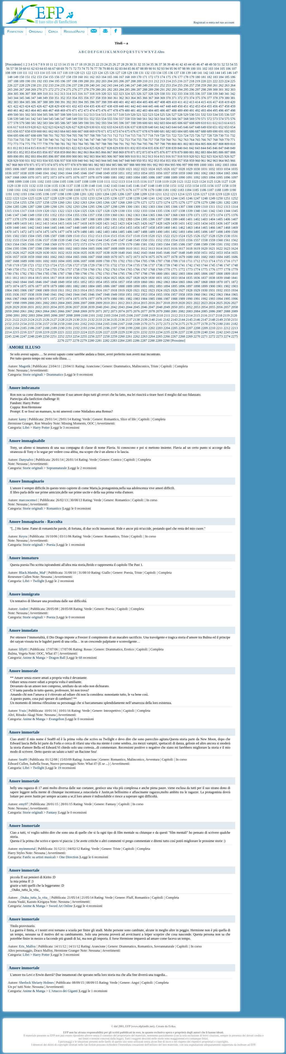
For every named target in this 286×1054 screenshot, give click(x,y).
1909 (46, 290)
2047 (151, 307)
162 (91, 77)
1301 (136, 207)
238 (80, 85)
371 (174, 98)
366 (144, 98)
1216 (196, 194)
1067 (8, 177)
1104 (55, 182)
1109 (92, 182)
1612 (143, 248)
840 (179, 148)
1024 (151, 169)
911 (139, 156)
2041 (106, 307)
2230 (128, 332)
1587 (189, 244)
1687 (8, 261)
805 (203, 144)
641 (156, 127)
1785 (45, 274)
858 (56, 152)
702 (56, 136)
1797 (136, 274)
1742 (189, 265)
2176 (189, 324)
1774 (196, 269)
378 (215, 98)
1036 (8, 173)
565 (168, 119)
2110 (159, 315)
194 (51, 81)
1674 (143, 257)
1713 (204, 261)
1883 (83, 286)
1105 (62, 182)
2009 (99, 303)
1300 (129, 207)
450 (179, 106)
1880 (61, 286)
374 (191, 98)
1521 (159, 236)
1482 (98, 232)
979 (79, 165)
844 (203, 148)
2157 (45, 324)
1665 (76, 257)
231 (39, 85)
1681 (196, 257)
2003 (53, 303)
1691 (38, 261)
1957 (174, 294)
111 (25, 73)
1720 (23, 265)
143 (211, 73)
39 (168, 64)
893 (33, 156)
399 (109, 102)
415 (203, 102)
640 (150, 127)
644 (174, 127)
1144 (121, 186)
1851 (76, 282)
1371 (196, 215)
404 (139, 102)
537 (232, 115)
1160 (10, 190)
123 (94, 73)
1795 (121, 274)
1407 (234, 219)
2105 (122, 315)
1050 (113, 173)
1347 (15, 215)
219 (197, 81)
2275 (234, 336)
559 (132, 119)
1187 (210, 190)
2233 (151, 332)
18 (80, 64)
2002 (46, 303)
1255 (23, 202)
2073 (113, 311)
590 (86, 123)
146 (229, 73)
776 (33, 144)
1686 (234, 257)
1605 (91, 248)
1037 (15, 173)
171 (144, 77)
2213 (234, 328)
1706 (151, 261)
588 (74, 123)
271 (44, 89)
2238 (189, 332)
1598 (38, 248)
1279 (204, 202)
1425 (136, 223)
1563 (8, 244)
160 (80, 77)
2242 (219, 332)
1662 (53, 257)
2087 (219, 311)
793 (132, 144)
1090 (181, 177)
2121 (8, 320)
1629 (38, 253)
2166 (113, 324)
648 (197, 127)
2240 (204, 332)
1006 (16, 169)
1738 (159, 265)
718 (150, 136)
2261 (128, 336)
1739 (166, 265)
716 (138, 136)
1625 (8, 253)
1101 (33, 182)
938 (68, 161)
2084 (196, 311)
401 (121, 102)
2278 (76, 341)
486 (162, 110)
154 (44, 77)
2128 (61, 320)
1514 (106, 236)
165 (109, 77)
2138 (136, 320)
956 (174, 161)
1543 (91, 240)
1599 (46, 248)
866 (103, 152)
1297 (106, 207)
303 (232, 89)
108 (7, 73)
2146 (196, 320)
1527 (204, 236)
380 (226, 98)
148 (9, 77)
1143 (114, 186)
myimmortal (27, 849)
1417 (76, 223)
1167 (62, 190)
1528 (211, 236)
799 (168, 144)
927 (232, 156)
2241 (211, 332)
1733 (121, 265)
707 (86, 136)
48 (206, 64)
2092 (24, 315)
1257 (38, 202)
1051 (121, 173)
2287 (143, 341)
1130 (17, 186)
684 (179, 131)
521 (138, 115)
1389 (98, 219)
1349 (30, 215)
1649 (189, 253)
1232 (83, 198)
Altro (160, 52)
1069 (23, 177)
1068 (15, 177)
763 (185, 140)
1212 (166, 194)
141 (199, 73)
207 (127, 81)
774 (21, 144)
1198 (61, 194)
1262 (76, 202)
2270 (196, 336)
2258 (106, 336)
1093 (204, 177)
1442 (30, 228)
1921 (136, 290)
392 (68, 102)
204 (109, 81)
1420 (98, 223)
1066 (234, 173)
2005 (68, 303)
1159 (232, 186)
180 (197, 77)
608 (191, 123)
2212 (226, 328)
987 (125, 165)
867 (109, 152)
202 (98, 81)
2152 (8, 324)
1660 (38, 257)
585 (56, 123)
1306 (174, 207)
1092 (196, 177)
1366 (159, 215)
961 (203, 161)
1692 (46, 261)
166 (115, 77)
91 (154, 69)
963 (215, 161)
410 (174, 102)
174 (162, 77)
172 (150, 77)
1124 (202, 182)
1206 (121, 194)
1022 (136, 169)
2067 (68, 311)
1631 (53, 253)
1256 (30, 202)
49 (210, 64)
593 (103, 123)
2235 (166, 332)
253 (168, 85)
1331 (128, 211)
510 (74, 115)
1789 (76, 274)
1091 (189, 177)
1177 (136, 190)
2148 (211, 320)
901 (80, 156)
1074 (61, 177)
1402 (196, 219)
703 (62, 136)
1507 (53, 236)
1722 (38, 265)
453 (197, 106)
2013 (128, 303)
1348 (23, 215)
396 (92, 102)
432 (74, 106)
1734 (128, 265)
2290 (166, 341)
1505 (38, 236)
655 (9, 131)
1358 (98, 215)
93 (163, 69)
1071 (38, 177)
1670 (113, 257)
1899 (204, 286)
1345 (234, 211)
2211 (219, 328)
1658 (23, 257)
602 (156, 123)
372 (179, 98)
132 (147, 73)
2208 (197, 328)
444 (144, 106)
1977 (91, 299)
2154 (23, 324)
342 (232, 94)
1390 (106, 219)
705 (74, 136)
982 (96, 165)
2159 (61, 324)
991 (149, 165)
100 (193, 69)
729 (215, 136)
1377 (8, 219)
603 (162, 123)
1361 (121, 215)
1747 (226, 265)
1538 (53, 240)
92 (158, 69)
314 (68, 94)
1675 (151, 257)
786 (91, 144)
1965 (234, 294)
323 (121, 94)
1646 (166, 253)
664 (62, 131)
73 (79, 69)
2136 (121, 320)
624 (56, 127)
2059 (8, 311)
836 (156, 148)
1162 (25, 190)
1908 (38, 290)
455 (209, 106)
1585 (174, 244)
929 (15, 161)
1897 (189, 286)
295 (185, 89)
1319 (38, 211)
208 (133, 81)
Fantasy (51, 812)
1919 (121, 290)
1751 (23, 269)
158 (68, 77)
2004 (61, 303)
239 (86, 85)
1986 (159, 299)
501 (21, 115)
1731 (106, 265)
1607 (106, 248)
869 (121, 152)
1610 (129, 248)
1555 (181, 240)
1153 (188, 186)
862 (80, 152)
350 (50, 98)
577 (10, 123)
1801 (166, 274)
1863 (166, 282)
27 (118, 64)
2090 (9, 315)
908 (121, 156)
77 (95, 69)
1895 (174, 286)
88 (142, 69)
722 (174, 136)
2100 (84, 315)
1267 (113, 202)
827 (103, 148)
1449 (83, 228)
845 (209, 148)
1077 (83, 177)
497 (226, 110)
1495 (196, 232)
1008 (31, 169)
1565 (23, 244)
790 (115, 144)
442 (132, 106)
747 (91, 140)
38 (164, 64)
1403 (204, 219)
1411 (31, 223)
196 (62, 81)
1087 (159, 177)
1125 (209, 182)
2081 (174, 311)
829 (115, 148)
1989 (181, 299)
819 (56, 148)
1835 (189, 278)
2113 (181, 315)
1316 (15, 211)
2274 (226, 336)
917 (174, 156)
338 (209, 94)
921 (197, 156)
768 (215, 140)
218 (191, 81)
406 (150, 102)
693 (232, 131)
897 (56, 156)
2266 (166, 336)
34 (147, 64)
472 (80, 110)
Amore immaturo (24, 558)
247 (132, 85)
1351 (45, 215)
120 (76, 73)
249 (144, 85)
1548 (128, 240)
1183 (180, 190)
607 (186, 123)
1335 (159, 211)
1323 (68, 211)
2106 (129, 315)
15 (68, 64)
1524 (181, 236)
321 (109, 94)
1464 (196, 228)
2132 (91, 320)
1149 (158, 186)
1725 (61, 265)
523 (150, 115)
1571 (68, 244)
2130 (76, 320)
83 (121, 69)
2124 (30, 320)
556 (115, 119)
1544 (98, 240)
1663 (61, 257)
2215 (15, 332)
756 (144, 140)
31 (135, 64)
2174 (174, 324)
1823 (98, 278)
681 (162, 131)
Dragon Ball (57, 658)
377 (209, 98)
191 (33, 81)
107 (234, 69)
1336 (166, 211)
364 (132, 98)
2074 (121, 311)
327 (144, 94)
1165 (47, 190)
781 (62, 144)
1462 (181, 228)
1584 (166, 244)
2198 (121, 328)
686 (191, 131)
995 (172, 165)
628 (80, 127)
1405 (219, 219)
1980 (113, 299)
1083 (128, 177)
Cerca (53, 31)
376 (203, 98)
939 (74, 161)
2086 (211, 311)
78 (100, 69)
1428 (159, 223)
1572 (76, 244)
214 (168, 81)
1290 (53, 207)
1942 (61, 294)
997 (184, 165)
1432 (189, 223)
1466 (211, 228)
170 (138, 77)
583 (45, 123)
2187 (38, 328)
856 (44, 152)
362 (121, 98)
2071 (98, 311)
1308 (189, 207)
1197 (53, 194)
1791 (91, 274)
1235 (106, 198)
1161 (17, 190)
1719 (15, 265)
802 (185, 144)
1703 (129, 261)
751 (115, 140)
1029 (189, 169)
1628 (30, 253)
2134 (106, 320)
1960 (196, 294)
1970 (38, 299)
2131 (83, 320)
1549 (136, 240)
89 (146, 69)
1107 (77, 182)
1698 (91, 261)
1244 (174, 198)
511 (80, 115)
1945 (83, 294)
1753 (38, 269)
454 (203, 106)
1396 (151, 219)
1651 (204, 253)
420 (232, 102)
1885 (98, 286)
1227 (45, 198)
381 (232, 98)
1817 (53, 278)
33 (143, 64)
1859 (136, 282)
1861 (151, 282)
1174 (114, 190)
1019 (113, 169)
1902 (226, 286)
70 (66, 69)
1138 (76, 186)
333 (179, 94)
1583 (159, 244)
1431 (181, 223)
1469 (234, 228)
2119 (226, 315)
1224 (23, 198)
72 (75, 69)
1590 (211, 244)
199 (80, 81)
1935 (8, 294)
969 (20, 165)
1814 (30, 278)
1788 (68, 274)
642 (162, 127)
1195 (38, 194)
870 (127, 152)
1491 (166, 232)
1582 (151, 244)
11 (51, 64)
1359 (106, 215)
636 (127, 127)
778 (44, 144)
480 (127, 110)
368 (156, 98)
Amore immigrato (24, 594)
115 (48, 73)
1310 (204, 207)
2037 (76, 307)
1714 (211, 261)
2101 (92, 315)
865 (97, 152)
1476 (53, 232)
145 (223, 73)
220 (203, 81)
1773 (189, 269)
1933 (226, 290)
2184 (16, 328)
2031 (30, 307)
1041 (45, 173)
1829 (143, 278)
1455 (128, 228)
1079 (98, 177)
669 (91, 131)
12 (55, 64)
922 (203, 156)
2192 (76, 328)
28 (122, 64)
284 (121, 89)
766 (203, 140)
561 (144, 119)
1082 (121, 177)
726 (197, 136)
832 (132, 148)
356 (86, 98)
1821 (83, 278)
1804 (189, 274)
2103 (107, 315)
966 (232, 161)
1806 (204, 274)
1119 (165, 182)
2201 (144, 328)
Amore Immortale (24, 825)
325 (132, 94)
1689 (23, 261)
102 (204, 69)
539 (15, 119)
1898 (196, 286)
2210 (212, 328)
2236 (174, 332)
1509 (68, 236)
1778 (226, 269)
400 (115, 102)
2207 (189, 328)
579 (21, 123)
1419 (91, 223)
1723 (45, 265)
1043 (61, 173)
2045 (136, 307)
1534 (23, 240)
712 (115, 136)
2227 (106, 332)
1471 (15, 232)
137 (176, 73)
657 (21, 131)
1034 (226, 169)
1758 (76, 269)
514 (97, 115)
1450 (91, 228)
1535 (30, 240)
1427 (151, 223)
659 (33, 131)
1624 (234, 248)
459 (232, 106)
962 (209, 161)
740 (50, 140)
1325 (83, 211)
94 (167, 69)
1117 (150, 182)
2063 (38, 311)
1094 (211, 177)
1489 (151, 232)
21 (93, 64)
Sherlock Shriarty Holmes (36, 983)
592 (98, 123)
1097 (234, 177)
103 (210, 69)
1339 (189, 211)
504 (39, 115)
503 (33, 115)
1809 (226, 274)
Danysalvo (26, 460)
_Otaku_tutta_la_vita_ (34, 897)
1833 (174, 278)
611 (209, 123)
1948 (106, 294)
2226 (98, 332)
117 (59, 73)
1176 (128, 190)
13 (59, 64)
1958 (181, 294)
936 (56, 161)
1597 (31, 248)
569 (191, 119)
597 (127, 123)
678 (144, 131)
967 (8, 165)
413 (191, 102)
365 (138, 98)
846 (215, 148)
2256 (91, 336)
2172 (159, 324)
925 (220, 156)
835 (150, 148)
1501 (8, 236)
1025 (159, 169)
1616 (174, 248)
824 (86, 148)
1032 (211, 169)
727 (203, 136)
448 (168, 106)
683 (174, 131)
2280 (91, 341)
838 (168, 148)
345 (21, 98)
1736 (143, 265)
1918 (113, 290)
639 (144, 127)
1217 (203, 194)
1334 (151, 211)
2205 (174, 328)
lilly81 (23, 649)
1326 (91, 211)
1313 (226, 207)
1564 (15, 244)
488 (174, 110)
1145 (128, 186)
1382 (45, 219)
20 (89, 64)
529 (185, 115)
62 (33, 69)
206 (121, 81)
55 (235, 64)
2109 (152, 315)
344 (15, 98)
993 (161, 165)
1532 (8, 240)
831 (127, 148)
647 (191, 127)
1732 (113, 265)
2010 (106, 303)
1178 (143, 190)
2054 (204, 307)
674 (121, 131)
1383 (53, 219)
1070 (30, 177)
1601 (61, 248)
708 (92, 136)
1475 (45, 232)
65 (45, 69)
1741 (181, 265)
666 (74, 131)
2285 (128, 341)
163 (97, 77)
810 (232, 144)
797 (156, 144)
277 (80, 89)
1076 (76, 177)
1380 (30, 219)
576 (232, 119)
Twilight (38, 581)
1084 (136, 177)
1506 (46, 236)
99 (188, 69)
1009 (38, 169)
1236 (113, 198)
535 (220, 115)
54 (231, 64)
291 (162, 89)
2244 (234, 332)
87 (137, 69)
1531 (234, 236)
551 (86, 119)
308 (33, 94)
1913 (76, 290)
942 (91, 161)
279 (91, 89)
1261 (68, 202)
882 (197, 152)
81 (112, 69)
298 (203, 89)
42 (181, 64)
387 (39, 102)
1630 (45, 253)
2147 (204, 320)
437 (103, 106)
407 (156, 102)
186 (232, 77)
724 (185, 136)
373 (185, 98)
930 (21, 161)
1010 (46, 169)
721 (168, 136)
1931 (211, 290)
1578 (121, 244)
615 (232, 123)
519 (127, 115)
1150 (166, 186)
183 (215, 77)
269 (33, 89)
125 (106, 73)
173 (156, 77)
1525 (189, 236)
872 (138, 152)
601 (150, 123)
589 (80, 123)
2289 (159, 341)
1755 (53, 269)
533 (209, 115)
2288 (151, 341)
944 (103, 161)
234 (56, 85)
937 (62, 161)
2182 (234, 324)
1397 (159, 219)
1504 (31, 236)
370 (168, 98)
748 (97, 140)
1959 (189, 294)
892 (27, 156)
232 (44, 85)
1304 (159, 207)
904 (98, 156)
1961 (204, 294)
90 (150, 69)
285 (127, 89)
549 (74, 119)
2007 (83, 303)
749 (103, 140)
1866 (189, 282)
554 (103, 119)
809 (226, 144)
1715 (219, 261)
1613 (151, 248)
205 (115, 81)
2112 (174, 315)
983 (102, 165)
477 (109, 110)
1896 (181, 286)
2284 (121, 341)
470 (68, 110)
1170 (84, 190)
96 (175, 69)
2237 (181, 332)
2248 (30, 336)
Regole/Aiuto (74, 31)
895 (45, 156)
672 (109, 131)
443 (138, 106)
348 (39, 98)
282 (109, 89)
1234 (98, 198)
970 (26, 165)
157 (62, 77)
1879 (53, 286)
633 (109, 127)
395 (86, 102)
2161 (76, 324)
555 (109, 119)
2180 (219, 324)
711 (109, 136)
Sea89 (23, 759)
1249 (211, 198)
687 (197, 131)
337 (203, 94)
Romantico (53, 508)
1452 (106, 228)
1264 (91, 202)
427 (44, 106)
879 (179, 152)
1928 (189, 290)
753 (127, 140)
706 (80, 136)
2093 (31, 315)
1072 (45, 177)
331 (168, 94)
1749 (8, 269)
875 (156, 152)
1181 (166, 190)
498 (232, 110)
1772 (181, 269)
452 (191, 106)
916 (168, 156)
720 (162, 136)
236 (68, 85)
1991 (196, 299)
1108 (85, 182)
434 (86, 106)
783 (74, 144)
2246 (15, 336)
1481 (91, 232)
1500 (234, 232)
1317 (23, 211)
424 (27, 106)
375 (197, 98)
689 (209, 131)
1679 (181, 257)
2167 (121, 324)
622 (44, 127)
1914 (83, 290)
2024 (211, 303)
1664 (68, 257)
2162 (83, 324)
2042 (113, 307)
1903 (234, 286)
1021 (128, 169)
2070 (91, 311)
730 (220, 136)
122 (88, 73)
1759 (83, 269)
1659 (30, 257)
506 (51, 115)
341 (226, 94)
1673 (136, 257)
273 (56, 89)
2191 (68, 328)
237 (74, 85)
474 (91, 110)
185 (226, 77)
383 (15, 102)
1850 (68, 282)
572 (209, 119)
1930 (204, 290)
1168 (69, 190)
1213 (173, 194)
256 (185, 85)
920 (191, 156)
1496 (204, 232)
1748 (234, 265)
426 (39, 106)
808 (220, 144)
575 (226, 119)
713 (121, 136)
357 (91, 98)
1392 (121, 219)
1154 (195, 186)
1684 (219, 257)
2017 (159, 303)
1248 (204, 198)
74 (83, 69)
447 (162, 106)
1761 (98, 269)
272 (50, 89)
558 (127, 119)
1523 (174, 236)
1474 (38, 232)
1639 (113, 253)
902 (86, 156)
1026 (166, 169)
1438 (234, 223)
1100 (25, 182)
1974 (68, 299)
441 (127, 106)
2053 (196, 307)
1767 (143, 269)
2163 (91, 324)
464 (33, 110)
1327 (98, 211)
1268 (121, 202)
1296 (99, 207)
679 (150, 131)
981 (90, 165)
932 (33, 161)
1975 (76, 299)
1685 (226, 257)
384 (21, 102)
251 (156, 85)
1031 (204, 169)
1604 (83, 248)
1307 (181, 207)
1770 (166, 269)
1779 (234, 269)
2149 (219, 320)
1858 (128, 282)
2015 (143, 303)
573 (215, 119)
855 (39, 152)
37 (160, 64)
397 (98, 102)
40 (173, 64)
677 (138, 131)
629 (86, 127)
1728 (83, 265)
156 (56, 77)
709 (98, 136)
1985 (151, 299)
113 (36, 73)
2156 (38, 324)
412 (185, 102)
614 (226, 123)
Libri (26, 428)
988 (131, 165)
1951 (128, 294)
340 (220, 94)
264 (232, 85)
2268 (181, 336)
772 (9, 144)
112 (30, 73)
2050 (174, 307)
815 (33, 148)
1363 (136, 215)
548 (68, 119)
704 (68, 136)
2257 (98, 336)
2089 (234, 311)
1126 (217, 182)
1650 (196, 253)
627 (74, 127)
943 (97, 161)
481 (132, 110)
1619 (196, 248)
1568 (45, 244)
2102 (99, 315)
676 (132, 131)
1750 (15, 269)
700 (45, 136)
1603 (76, 248)
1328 (106, 211)
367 (150, 98)
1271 (143, 202)
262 (220, 85)
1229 (61, 198)
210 (144, 81)
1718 (8, 265)
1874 (15, 286)
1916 (98, 290)
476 (103, 110)
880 (185, 152)
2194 (91, 328)
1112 (114, 182)
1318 (30, 211)
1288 (38, 207)
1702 (121, 261)
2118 (219, 315)
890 (15, 156)
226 (9, 85)
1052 (128, 173)
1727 (76, 265)
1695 (68, 261)
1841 (234, 278)
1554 (174, 240)
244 (115, 85)
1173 (106, 190)
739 (44, 140)
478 (115, 110)
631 (97, 127)
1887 (113, 286)
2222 (68, 332)
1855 (106, 282)
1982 (128, 299)
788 (103, 144)
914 (156, 156)
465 (39, 110)
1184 (188, 190)
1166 (54, 190)
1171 (91, 190)
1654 (226, 253)
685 (185, 131)
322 (115, 94)
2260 (121, 336)
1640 (121, 253)
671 (103, 131)
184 (220, 77)
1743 (196, 265)
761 (174, 140)
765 (197, 140)
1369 (181, 215)
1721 (30, 265)
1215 (188, 194)
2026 (226, 303)
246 (127, 85)
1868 (204, 282)
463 (27, 110)
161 (86, 77)
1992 (204, 299)
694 (10, 136)
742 (62, 140)
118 (65, 73)
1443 (38, 228)
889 (10, 156)
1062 (204, 173)
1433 (196, 223)
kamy (23, 419)
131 (141, 73)
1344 (226, 211)
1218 (211, 194)
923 (209, 156)
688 (203, 131)
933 (39, 161)
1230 (68, 198)
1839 (219, 278)
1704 (136, 261)
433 (80, 106)
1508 (61, 236)
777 (39, 144)
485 (156, 110)
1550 (143, 240)
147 (235, 73)
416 (209, 102)
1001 (210, 165)
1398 (166, 219)
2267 (174, 336)
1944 (76, 294)
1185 (195, 190)
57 (12, 69)
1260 (61, 202)
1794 (113, 274)
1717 (234, 261)
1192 (16, 194)
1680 (189, 257)
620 (33, 127)
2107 (137, 315)
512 (86, 115)
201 (92, 81)
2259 (113, 336)
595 (115, 123)
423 (21, 106)
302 (226, 89)
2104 (114, 315)
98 (183, 69)
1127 (224, 182)
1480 (83, 232)
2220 (53, 332)
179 (191, 77)
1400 (181, 219)
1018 (106, 169)
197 (68, 81)
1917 (106, 290)
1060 (189, 173)
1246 (189, 198)
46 (198, 64)
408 (162, 102)
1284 (8, 207)
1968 (23, 299)
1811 (8, 278)
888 (232, 152)
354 (74, 98)
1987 (166, 299)
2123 (23, 320)
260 (209, 85)
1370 (189, 215)
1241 (151, 198)
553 (97, 119)
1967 (15, 299)
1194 (31, 194)
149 (15, 77)
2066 (61, 311)
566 (174, 119)
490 (185, 110)
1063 (211, 173)
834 (144, 148)
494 (209, 110)
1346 (8, 215)
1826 (121, 278)
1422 (113, 223)
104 (216, 69)
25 (110, 64)
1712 (196, 261)
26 (114, 64)
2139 (143, 320)
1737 (151, 265)
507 (56, 115)
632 (103, 127)
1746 (219, 265)
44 (189, 64)
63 (37, 69)
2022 (196, 303)
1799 (151, 274)
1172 (99, 190)
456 (215, 106)
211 (150, 81)
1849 (61, 282)
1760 (91, 269)
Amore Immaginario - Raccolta (35, 521)
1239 (136, 198)
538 (9, 119)
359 (103, 98)
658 (27, 131)
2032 (38, 307)
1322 (61, 211)
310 (45, 94)
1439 (8, 228)
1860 (143, 282)
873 (144, 152)
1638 (106, 253)
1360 (113, 215)
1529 (219, 236)
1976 (83, 299)
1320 (45, 211)
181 (203, 77)
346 (27, 98)
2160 (68, 324)
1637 (98, 253)
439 (115, 106)
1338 (181, 211)
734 (15, 140)
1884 (91, 286)
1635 (83, 253)
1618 (189, 248)
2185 (23, 328)
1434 (204, 223)
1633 (68, 253)
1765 (128, 269)
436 (97, 106)
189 (21, 81)
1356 (83, 215)
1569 (53, 244)
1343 (219, 211)
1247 (196, 198)
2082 (181, 311)
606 (180, 123)
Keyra (23, 536)
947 (121, 161)
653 (226, 127)
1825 (113, 278)
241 (97, 85)
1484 (113, 232)
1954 (151, 294)
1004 (233, 165)
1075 (68, 177)
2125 (38, 320)
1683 (211, 257)
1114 (129, 182)
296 (191, 89)
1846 (38, 282)
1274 (166, 202)
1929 (196, 290)
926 (226, 156)
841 (185, 148)
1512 (91, 236)
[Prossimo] (178, 341)
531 (197, 115)
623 (50, 127)
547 (62, 119)
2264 (151, 336)
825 (91, 148)
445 (150, 106)
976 (61, 165)
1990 (189, 299)
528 (179, 115)
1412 (38, 223)
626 (68, 127)
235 (62, 85)
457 (220, 106)
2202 (151, 328)
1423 (121, 223)
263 (226, 85)
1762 (106, 269)
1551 (151, 240)
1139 (84, 186)
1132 (32, 186)
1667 (91, 257)
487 (168, 110)
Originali (36, 31)
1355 (76, 215)
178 (185, 77)
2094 (39, 315)
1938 (30, 294)
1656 (8, 257)
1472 (23, 232)
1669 (106, 257)
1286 (23, 207)
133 (153, 73)
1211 (158, 194)
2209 (204, 328)
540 (21, 119)
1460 (166, 228)
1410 (23, 223)
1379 (23, 219)
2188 (46, 328)
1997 (8, 303)
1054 (143, 173)
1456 (136, 228)
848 (226, 148)
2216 (23, 332)
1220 (226, 194)
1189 (225, 190)
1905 (16, 290)
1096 (226, 177)
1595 (16, 248)
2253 (68, 336)
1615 (166, 248)
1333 (143, 211)
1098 (10, 182)
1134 (47, 186)
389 (51, 102)
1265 (98, 202)
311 (51, 94)
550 (80, 119)
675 (127, 131)
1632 (61, 253)
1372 (204, 215)
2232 (143, 332)
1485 (121, 232)
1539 (61, 240)
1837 (204, 278)
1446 (61, 228)
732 (232, 136)
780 (56, 144)
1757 (68, 269)
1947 (98, 294)
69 (62, 69)
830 (121, 148)
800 (174, 144)
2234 (159, 332)
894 (39, 156)
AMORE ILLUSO (24, 347)
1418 (83, 223)
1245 (181, 198)
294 (179, 89)
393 (74, 102)
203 (103, 81)
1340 (196, 211)
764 (191, 140)
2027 (234, 303)
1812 (15, 278)
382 (10, 102)
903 (92, 156)
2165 (106, 324)
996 (178, 165)
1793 (106, 274)
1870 (219, 282)
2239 (196, 332)
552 (91, 119)
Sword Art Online (61, 906)
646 (185, 127)
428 (50, 106)
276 (74, 89)
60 (24, 69)
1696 (76, 261)
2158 (53, 324)
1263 (83, 202)
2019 (174, 303)
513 (91, 115)
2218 (38, 332)
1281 (219, 202)
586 (62, 123)
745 (80, 140)
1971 (45, 299)
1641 (128, 253)
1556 (189, 240)
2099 (76, 315)
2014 (136, 303)
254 (174, 85)
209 (139, 81)
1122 (187, 182)
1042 (53, 173)
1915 (91, 290)
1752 (30, 269)
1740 (174, 265)
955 (168, 161)
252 (162, 85)
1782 (23, 274)
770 (226, 140)
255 (179, 85)
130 (135, 73)
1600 (53, 248)
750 (109, 140)
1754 (45, 269)
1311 (212, 207)
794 (138, 144)
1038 (23, 173)
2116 (204, 315)
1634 (76, 253)
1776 (211, 269)
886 (220, 152)
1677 (166, 257)
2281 (98, 341)
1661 (45, 257)
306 (21, 94)
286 (132, 89)
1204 (106, 194)
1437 (226, 223)
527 (174, 115)
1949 (113, 294)
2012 (121, 303)
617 (15, 127)
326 (138, 94)
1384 (61, 219)
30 (131, 64)
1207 (128, 194)
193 (45, 81)
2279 (83, 341)
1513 (98, 236)
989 (137, 165)
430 (62, 106)
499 (10, 115)
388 (45, 102)
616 (9, 127)
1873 (8, 286)
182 (209, 77)
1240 (143, 198)
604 (168, 123)
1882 (76, 286)
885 (215, 152)
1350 (38, 215)
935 (50, 161)
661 (44, 131)
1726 (68, 265)
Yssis (22, 711)
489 (179, 110)
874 (150, 152)
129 (129, 73)
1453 (113, 228)
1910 (53, 290)
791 (121, 144)
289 (150, 89)
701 (51, 136)
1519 (143, 236)
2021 (189, 303)
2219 (45, 332)
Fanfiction (15, 31)
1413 (45, 223)
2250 (45, 336)
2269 (189, 336)
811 (10, 148)
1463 (189, 228)
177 (179, 77)
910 (133, 156)
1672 (128, 257)
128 (123, 73)
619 (27, 127)
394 (80, 102)
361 (115, 98)
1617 (181, 248)
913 (150, 156)
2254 (76, 336)
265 (9, 89)
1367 (166, 215)
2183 (8, 328)
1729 (91, 265)
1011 (53, 169)
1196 (45, 194)
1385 (68, 219)
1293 (76, 207)
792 (127, 144)
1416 (68, 223)
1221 (233, 194)
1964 (226, 294)
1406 (226, 219)
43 (185, 64)
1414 (53, 223)
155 (50, 77)
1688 (16, 261)
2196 (106, 328)
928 (9, 161)
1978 (98, 299)
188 (15, 81)
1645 (159, 253)
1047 (91, 173)
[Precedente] (13, 64)
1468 (226, 228)
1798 (143, 274)
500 (15, 115)
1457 (143, 228)
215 (174, 81)
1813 (23, 278)
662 (50, 131)
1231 (76, 198)
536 (226, 115)
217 (185, 81)
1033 (219, 169)
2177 (196, 324)
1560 (219, 240)
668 (86, 131)
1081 (113, 177)
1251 (226, 198)
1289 (46, 207)
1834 (181, 278)
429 (56, 106)
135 (164, 73)
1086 (151, 177)
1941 (53, 294)
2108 (144, 315)
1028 (181, 169)
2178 (204, 324)
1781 (15, 274)
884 (209, 152)
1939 (38, 294)
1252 (234, 198)
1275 (174, 202)
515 (103, 115)
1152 (180, 186)
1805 (196, 274)
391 (62, 102)
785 (86, 144)
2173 (166, 324)
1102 (40, 182)
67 (54, 69)
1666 (83, 257)
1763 (113, 269)
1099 (18, 182)
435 (91, 106)
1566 (30, 244)
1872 (234, 282)
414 (197, 102)
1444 (45, 228)
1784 (38, 274)
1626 (15, 253)
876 (162, 152)
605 (174, 123)
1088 (166, 177)
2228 (113, 332)
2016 (151, 303)
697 (27, 136)
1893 (159, 286)
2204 (166, 328)
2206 (181, 328)
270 (39, 89)
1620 (204, 248)
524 (156, 115)
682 (168, 131)
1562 (234, 240)
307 (27, 94)
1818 (61, 278)
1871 (226, 282)
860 (68, 152)
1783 (30, 274)
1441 (23, 228)
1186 (203, 190)
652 (220, 127)
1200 (75, 194)
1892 (151, 286)
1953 (143, 294)
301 (220, 89)
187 (10, 81)
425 (33, 106)
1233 (91, 198)
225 (232, 81)
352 (62, 98)
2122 (15, 320)
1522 (166, 236)
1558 (204, 240)
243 (109, 85)
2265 (159, 336)
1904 (8, 290)
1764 (121, 269)
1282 (226, 202)
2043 (121, 307)
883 (203, 152)
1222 (8, 198)
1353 (61, 215)
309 (39, 94)
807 (215, 144)
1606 (99, 248)
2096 (54, 315)
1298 (114, 207)
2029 (15, 307)
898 (62, 156)
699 (39, 136)
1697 (83, 261)
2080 (166, 311)
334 (185, 94)
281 (103, 89)
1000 (203, 165)
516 (109, 115)
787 (97, 144)
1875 (23, 286)
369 (162, 98)
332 (174, 94)
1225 (30, 198)
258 (197, 85)
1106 (70, 182)
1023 (143, 169)
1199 (68, 194)
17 (76, 64)
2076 (136, 311)
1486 (128, 232)
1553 (166, 240)
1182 (173, 190)
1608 (114, 248)
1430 (174, 223)
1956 (166, 294)
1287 (31, 207)
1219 (218, 194)
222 (215, 81)
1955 (159, 294)
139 (188, 73)
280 (97, 89)
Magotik (24, 366)
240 (91, 85)
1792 (98, 274)
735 (21, 140)
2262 (136, 336)
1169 (76, 190)
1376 (234, 215)
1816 (45, 278)
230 (33, 85)
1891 (143, 286)
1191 (9, 194)
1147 (143, 186)
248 (138, 85)
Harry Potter (41, 428)
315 (74, 94)
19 (85, 64)
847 (220, 148)
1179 (151, 190)
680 (156, 131)
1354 (68, 215)
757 (150, 140)
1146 (136, 186)
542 (33, 119)
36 (156, 64)
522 (144, 115)
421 (9, 106)
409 (168, 102)
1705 (144, 261)
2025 (219, 303)
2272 (211, 336)
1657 (15, 257)
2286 (136, 341)
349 (44, 98)
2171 (151, 324)
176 (174, 77)
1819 (68, 278)
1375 (226, 215)
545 (50, 119)
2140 (151, 320)
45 (194, 64)
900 (74, 156)
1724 (53, 265)
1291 (61, 207)
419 (226, 102)
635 (121, 127)
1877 (38, 286)
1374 (219, 215)
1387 (83, 219)
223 (220, 81)
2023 (204, 303)
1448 (76, 228)
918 (179, 156)
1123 (195, 182)
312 (56, 94)
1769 (159, 269)
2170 (143, 324)
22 (97, 64)
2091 (16, 315)
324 (127, 94)
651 (215, 127)
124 (100, 73)
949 (132, 161)
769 (220, 140)
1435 (211, 223)
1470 (8, 232)
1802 (174, 274)
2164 (98, 324)
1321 (53, 211)
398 (103, 102)
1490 (159, 232)
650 (209, 127)
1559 (211, 240)
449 (174, 106)
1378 (15, 219)
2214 (8, 332)
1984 (143, 299)
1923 (151, 290)
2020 (181, 303)
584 (51, 123)
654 (232, 127)
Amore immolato (23, 630)
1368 (174, 215)
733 (9, 140)
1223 (15, 198)
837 (162, 148)
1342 (211, 211)
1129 (10, 186)
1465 (204, 228)
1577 (113, 244)
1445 (53, 228)
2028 (8, 307)
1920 (128, 290)
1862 (159, 282)
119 (70, 73)
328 (150, 94)
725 (191, 136)
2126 (45, 320)
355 (80, 98)
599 (139, 123)
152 (33, 77)
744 (74, 140)
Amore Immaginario (26, 481)
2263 (143, 336)
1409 (16, 223)
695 (15, 136)
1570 (61, 244)
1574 (91, 244)
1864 (174, 282)
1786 (53, 274)
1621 (211, 248)
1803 (181, 274)
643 (168, 127)
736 (27, 140)
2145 (189, 320)
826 (97, 148)
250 (150, 85)
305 (15, 94)
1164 (40, 190)
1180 (158, 190)
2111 (167, 315)
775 (27, 144)
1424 (128, 223)
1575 (98, 244)
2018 (166, 303)
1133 (40, 186)
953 (156, 161)
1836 (196, 278)
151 (27, 77)
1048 (98, 173)
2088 (226, 311)
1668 (98, 257)
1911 (61, 290)
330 (162, 94)
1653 (219, 253)
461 (15, 110)
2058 (234, 307)
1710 (181, 261)
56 (7, 69)
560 (138, 119)
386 (33, 102)
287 (138, 89)
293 (174, 89)
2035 (61, 307)
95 (171, 69)
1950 (121, 294)
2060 (15, 311)
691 (220, 131)
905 (103, 156)
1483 (106, 232)
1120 (173, 182)
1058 (174, 173)
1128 (232, 182)
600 (144, 123)
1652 (211, 253)
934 (44, 161)
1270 (136, 202)
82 (116, 69)
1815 (38, 278)
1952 (136, 294)
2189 (53, 328)
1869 (211, 282)
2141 (159, 320)
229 (27, 85)
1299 (121, 207)
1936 (15, 294)
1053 (136, 173)
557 (121, 119)
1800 (159, 274)
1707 (159, 261)
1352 (53, 215)
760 (168, 140)
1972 (53, 299)
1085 (143, 177)
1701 (114, 261)
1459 (159, 228)
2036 (68, 307)
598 (133, 123)
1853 (91, 282)
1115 (136, 182)
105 (222, 69)
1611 (136, 248)
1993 (211, 299)
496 (220, 110)
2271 (204, 336)
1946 (91, 294)
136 (170, 73)
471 (74, 110)
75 (87, 69)
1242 (159, 198)
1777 (219, 269)
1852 (83, 282)
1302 (144, 207)
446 (156, 106)
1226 (38, 198)
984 (108, 165)
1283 (234, 202)
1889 (128, 286)
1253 (8, 202)
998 (190, 165)
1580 (136, 244)
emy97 (23, 804)
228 (21, 85)
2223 (76, 332)
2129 (68, 320)
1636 (91, 253)
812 (15, 148)
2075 (128, 311)
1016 (91, 169)
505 (45, 115)
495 (215, 110)
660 (39, 131)
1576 (106, 244)
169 (132, 77)
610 (203, 123)
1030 (196, 169)
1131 (25, 186)
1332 (136, 211)
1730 (98, 265)
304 (10, 94)
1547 (121, 240)
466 (44, 110)
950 (138, 161)
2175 (181, 324)
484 (150, 110)
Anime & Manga (34, 658)
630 (91, 127)
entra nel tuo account (221, 22)
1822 (91, 278)
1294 (83, 207)
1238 (128, 198)
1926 (174, 290)
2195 (99, 328)
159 (74, 77)
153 (39, 77)
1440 (15, 228)
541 (27, 119)
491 (191, 110)
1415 (61, 223)
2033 (45, 307)
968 (14, 165)
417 (215, 102)
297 (197, 89)
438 (109, 106)
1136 (62, 186)
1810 (234, 274)
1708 (166, 261)
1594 (8, 248)
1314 (234, 207)
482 (138, 110)
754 (132, 140)
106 (228, 69)
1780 (8, 274)
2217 (30, 332)
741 (56, 140)
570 (197, 119)
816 (39, 148)
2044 (128, 307)
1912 (68, 290)
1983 (136, 299)
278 (86, 89)
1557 (196, 240)
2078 (151, 311)
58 (16, 69)
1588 (196, 244)
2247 (23, 336)
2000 (31, 303)
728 (209, 136)
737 (33, 140)
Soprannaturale (56, 468)
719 (156, 136)
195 (56, 81)
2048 (159, 307)
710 (103, 136)
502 (27, 115)
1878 (45, 286)
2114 (189, 315)
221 (209, 81)
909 (127, 156)
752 (121, 140)
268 (27, 89)
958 (185, 161)
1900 (211, 286)
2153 (15, 324)
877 (168, 152)
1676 (159, 257)
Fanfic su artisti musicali (39, 857)
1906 (23, 290)
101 (198, 69)
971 (32, 165)
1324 (76, 211)
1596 (23, 248)
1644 (151, 253)
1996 (234, 299)
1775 (204, 269)
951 (144, 161)
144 (217, 73)
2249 (38, 336)
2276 (61, 341)
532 (203, 115)
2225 (91, 332)
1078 (91, 177)
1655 (234, 253)
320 (103, 94)
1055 (151, 173)
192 (39, 81)
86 (133, 69)
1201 (83, 194)
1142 (106, 186)
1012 (61, 169)
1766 (136, 269)
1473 (30, 232)
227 (15, 85)
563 (156, 119)
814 (27, 148)
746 (86, 140)
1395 (143, 219)
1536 (38, 240)
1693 (53, 261)
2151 (234, 320)
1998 (16, 303)
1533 (15, 240)
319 (97, 94)
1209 (143, 194)
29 (126, 64)
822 (74, 148)
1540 (68, 240)
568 (185, 119)
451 (185, 106)
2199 (129, 328)
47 (202, 64)
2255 (83, 336)
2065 (53, 311)
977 (67, 165)
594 (109, 123)
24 (106, 64)
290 (156, 89)
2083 (189, 311)
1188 (217, 190)
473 (86, 110)
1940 (45, 294)
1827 (128, 278)
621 (39, 127)
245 (121, 85)
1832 (166, 278)
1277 (189, 202)
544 (44, 119)
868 (115, 152)
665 (68, 131)
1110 (100, 182)
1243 (166, 198)
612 (215, 123)
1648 (181, 253)
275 (68, 89)
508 (62, 115)
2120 (233, 315)
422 (15, 106)
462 (21, 110)
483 (144, 110)
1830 (151, 278)
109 (13, 73)
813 (21, 148)
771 (232, 140)
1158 (225, 186)
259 (203, 85)
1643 (143, 253)
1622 (219, 248)
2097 (61, 315)
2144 (181, 320)
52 (223, 64)
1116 (143, 182)
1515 (113, 236)
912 (144, 156)
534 (215, 115)
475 (97, 110)
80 (108, 69)
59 (20, 69)
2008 (91, 303)
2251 (53, 336)
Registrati (200, 22)
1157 (217, 186)
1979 (106, 299)
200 (86, 81)
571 (203, 119)
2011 (114, 303)
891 (21, 156)
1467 (219, 228)
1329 (113, 211)
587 (68, 123)
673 (115, 131)
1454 (121, 228)
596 (121, 123)
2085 (204, 311)
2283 (113, 341)
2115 (196, 315)
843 (197, 148)
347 (33, 98)
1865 (181, 282)
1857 (121, 282)
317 (86, 94)
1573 (83, 244)
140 (194, 73)
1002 (218, 165)
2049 (166, 307)
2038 (83, 307)
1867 (196, 282)
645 (179, 127)
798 (162, 144)
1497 (211, 232)
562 (150, 119)
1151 (173, 186)
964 (220, 161)
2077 (143, 311)
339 (215, 94)
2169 (136, 324)
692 (226, 131)
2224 (83, 332)
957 (179, 161)
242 (103, 85)
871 (132, 152)
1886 (106, 286)
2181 (226, 324)
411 (180, 102)
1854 (98, 282)
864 (91, 152)
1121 (180, 182)
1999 (23, 303)
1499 (226, 232)
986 (120, 165)
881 (191, 152)
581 (33, 123)
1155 (203, 186)
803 (191, 144)
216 (179, 81)
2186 (31, 328)
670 (97, 131)
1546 (113, 240)
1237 (121, 198)
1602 (68, 248)
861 (74, 152)
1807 (211, 274)
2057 (226, 307)
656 (15, 131)
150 (21, 77)
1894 (166, 286)
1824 (106, 278)
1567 (38, 244)
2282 (106, 341)
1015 (83, 169)
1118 (158, 182)
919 (185, 156)
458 (226, 106)
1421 (106, 223)
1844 (23, 282)
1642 (136, 253)
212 (156, 81)
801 (179, 144)
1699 (99, 261)
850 (9, 152)
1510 (76, 236)
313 (62, 94)
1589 (204, 244)
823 (80, 148)
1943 (68, 294)
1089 (174, 177)
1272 (151, 202)
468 (56, 110)
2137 (128, 320)
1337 (174, 211)
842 (191, 148)
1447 (68, 228)
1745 (211, 265)
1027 (174, 169)
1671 (121, 257)
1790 (83, 274)
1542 (83, 240)
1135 (54, 186)
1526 (196, 236)
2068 (76, 311)
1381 (38, 219)
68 (58, 69)
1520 (151, 236)
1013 (68, 169)
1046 (83, 173)
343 (9, 98)
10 (47, 64)
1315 (8, 211)
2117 (211, 315)
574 (220, 119)
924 (215, 156)
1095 (219, 177)
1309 (197, 207)
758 (156, 140)
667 (80, 131)
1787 (61, 274)
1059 (181, 173)
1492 (174, 232)
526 (168, 115)
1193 (23, 194)
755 (138, 140)
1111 (107, 182)
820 (62, 148)
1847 (45, 282)
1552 (159, 240)
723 (179, 136)
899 (68, 156)
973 (43, 165)
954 (162, 161)
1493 (181, 232)
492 (197, 110)
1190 (232, 190)
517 (115, 115)
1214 (181, 194)
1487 (136, 232)
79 (104, 69)
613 (220, 123)
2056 (219, 307)
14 (64, 64)
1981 (121, 299)
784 (80, 144)
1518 (136, 236)
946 (115, 161)
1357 (91, 215)
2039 (91, 307)
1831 (159, 278)
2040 (98, 307)
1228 (53, 198)
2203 (159, 328)
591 (92, 123)
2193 (83, 328)
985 (114, 165)
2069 (83, 311)
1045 (76, 173)
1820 (76, 278)
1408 (8, 223)
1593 (234, 244)
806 (209, 144)
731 (226, 136)
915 (162, 156)
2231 (136, 332)
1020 (121, 169)
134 (158, 73)
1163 (32, 190)
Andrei (23, 609)
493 (203, 110)
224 (226, 81)
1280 (211, 202)
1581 (143, 244)
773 (15, 144)
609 (197, 123)
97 (179, 69)
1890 (136, 286)
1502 (16, 236)
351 (56, 98)
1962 (211, 294)
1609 (121, 248)
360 (109, 98)
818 (50, 148)
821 (68, 148)
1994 (219, 299)
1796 (128, 274)
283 (115, 89)
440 (121, 106)
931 (27, 161)
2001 (38, 303)
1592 (226, 244)
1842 (8, 282)
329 (156, 94)
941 (86, 161)
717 (144, 136)
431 (68, 106)
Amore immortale (24, 732)
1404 (211, 219)
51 (219, 64)
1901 (219, 286)
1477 (61, 232)
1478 (68, 232)
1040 (38, 173)
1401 (189, 219)
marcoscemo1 (28, 500)
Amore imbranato (24, 387)
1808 (219, 274)
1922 (143, 290)
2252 (61, 336)
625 (62, 127)
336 (197, 94)
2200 (136, 328)
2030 (23, 307)
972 (37, 165)
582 (39, 123)
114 (42, 73)
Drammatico (54, 375)
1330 (121, 211)
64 (41, 69)
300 (215, 89)
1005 (8, 169)
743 (68, 140)
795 (144, 144)
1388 (91, 219)
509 (68, 115)
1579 (128, 244)
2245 (8, 336)
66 (49, 69)
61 (28, 69)
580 (27, 123)
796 (150, 144)
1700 (106, 261)
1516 (121, 236)
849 (232, 148)
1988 (174, 299)
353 (68, 98)
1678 (174, 257)
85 (129, 69)
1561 (226, 240)
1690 (31, 261)
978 (73, 165)
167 (121, 77)
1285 (16, 207)
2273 (219, 336)
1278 (196, 202)
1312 (219, 207)
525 (162, 115)
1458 (151, 228)
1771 (174, 269)
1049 (106, 173)
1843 (15, 282)
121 (82, 73)
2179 (211, 324)
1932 (219, 290)
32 (139, 64)
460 (9, 110)
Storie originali (33, 375)
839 (174, 148)
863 (86, 152)
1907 (31, 290)
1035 (234, 169)
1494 (189, 232)
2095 (46, 315)
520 (132, 115)
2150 (226, 320)
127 (117, 73)
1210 (151, 194)
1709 (174, 261)
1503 (23, 236)
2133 (98, 320)
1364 (143, 215)
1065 (226, 173)
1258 (45, 202)
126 (112, 73)
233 (50, 85)
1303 (151, 207)
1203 (98, 194)
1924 (159, 290)
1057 (166, 173)
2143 (174, 320)
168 (127, 77)
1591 (219, 244)
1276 (181, 202)
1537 (45, 240)
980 (84, 165)
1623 (226, 248)
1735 (136, 265)
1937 (23, 294)
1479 (76, 232)
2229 (121, 332)
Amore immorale (23, 671)
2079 (159, 311)
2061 (23, 311)
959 (191, 161)
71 (70, 69)
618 (21, 127)
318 (91, 94)
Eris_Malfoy (27, 946)
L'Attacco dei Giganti (63, 991)
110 (19, 73)
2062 (30, 311)
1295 (91, 207)
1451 (98, 228)
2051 (181, 307)
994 (167, 165)
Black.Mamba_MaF (32, 573)
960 (197, 161)
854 (33, 152)
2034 (53, 307)
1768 (151, 269)
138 (182, 73)
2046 (143, 307)
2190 (61, 328)
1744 (204, 265)
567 (179, 119)
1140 (91, 186)
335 (191, 94)
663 (56, 131)
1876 (30, 286)
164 (103, 77)
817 (44, 148)
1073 (53, 177)
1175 (121, 190)
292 (168, 89)
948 (127, 161)
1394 (136, 219)
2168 (128, 324)
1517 (128, 236)
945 (109, 161)
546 (56, 119)
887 (226, 152)
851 (15, 152)
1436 (219, 223)
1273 (159, 202)
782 (68, 144)
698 (33, 136)
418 (220, 102)
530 (191, 115)
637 (132, 127)
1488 (143, 232)
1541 (76, 240)
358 (97, 98)
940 (80, 161)
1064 (219, 173)
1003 (225, 165)
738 (39, 140)
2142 (166, 320)
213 (162, 81)
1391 (113, 219)
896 (51, 156)
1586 (181, 244)
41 (177, 64)
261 (215, 85)
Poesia (50, 545)
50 (214, 64)
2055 (211, 307)
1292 (68, 207)
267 (21, 89)
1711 (189, 261)
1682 (204, 257)
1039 (30, 173)
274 (62, 89)
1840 (226, 278)
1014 (76, 169)
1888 (121, 286)
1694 (61, 261)
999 (196, 165)
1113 (121, 182)
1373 (211, 215)
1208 (136, 194)
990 (143, 165)
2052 (189, 307)
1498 (219, 232)
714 (127, 136)
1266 (106, 202)
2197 (114, 328)
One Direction (68, 857)
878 (174, 152)
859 (62, 152)
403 (133, 102)
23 (101, 64)
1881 (68, 286)
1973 (61, 299)
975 (55, 165)
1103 (48, 182)
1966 (8, 299)
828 (109, 148)
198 (74, 81)
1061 (196, 173)
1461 (174, 228)
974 (49, 165)
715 (132, 136)
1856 (113, 282)
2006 (76, 303)
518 (121, 115)
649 (203, 127)
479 (121, 110)
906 (109, 156)
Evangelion (56, 719)
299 (209, 89)
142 (205, 73)
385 (27, 102)
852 (21, 152)
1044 (68, 173)
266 (15, 89)
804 (197, 144)
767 (209, 140)
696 (21, 136)
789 (109, 144)
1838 (211, 278)
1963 (219, 294)
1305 (166, 207)
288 (144, 89)
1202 (90, 194)
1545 (106, 240)
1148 (151, 186)
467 (50, 110)
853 (27, 152)
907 (115, 156)
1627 (23, 253)
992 (155, 165)
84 (125, 69)
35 (152, 64)
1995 (226, 299)
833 (138, 148)
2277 (68, 341)
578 (15, 123)
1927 (181, 290)
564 (162, 119)
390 (56, 102)
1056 (159, 173)
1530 (226, 236)
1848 (53, 282)
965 (226, 161)
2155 (30, 324)
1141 (99, 186)
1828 (136, 278)
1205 (113, 194)
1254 (15, 202)
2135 (113, 320)
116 (53, 73)
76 (91, 69)
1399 (174, 219)
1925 (166, 290)
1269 (128, 202)
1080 (106, 177)
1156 (210, 186)
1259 (53, 202)
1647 (174, 253)
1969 (30, 299)
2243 (226, 332)
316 (80, 94)
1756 (61, 269)
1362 (128, 215)
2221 (61, 332)
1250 (219, 198)
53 (227, 64)
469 (62, 110)
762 (179, 140)
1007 (23, 169)
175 (168, 77)
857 (50, 152)
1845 (30, 282)
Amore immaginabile (27, 440)
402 (127, 102)
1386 (76, 219)
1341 (204, 211)
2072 (106, 311)
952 (150, 161)
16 (72, 64)
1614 (159, 248)
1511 (83, 236)
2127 (53, 320)
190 (27, 81)
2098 (69, 315)
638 (138, 127)
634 (115, 127)
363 (127, 98)
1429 (166, 223)
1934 (234, 290)
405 (144, 102)
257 (191, 85)
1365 (151, 215)
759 (162, 140)
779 (50, 144)
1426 (143, 223)
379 (220, 98)
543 (39, 119)
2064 (45, 311)
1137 (69, 186)
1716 (226, 261)
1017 (98, 169)
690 (215, 131)
